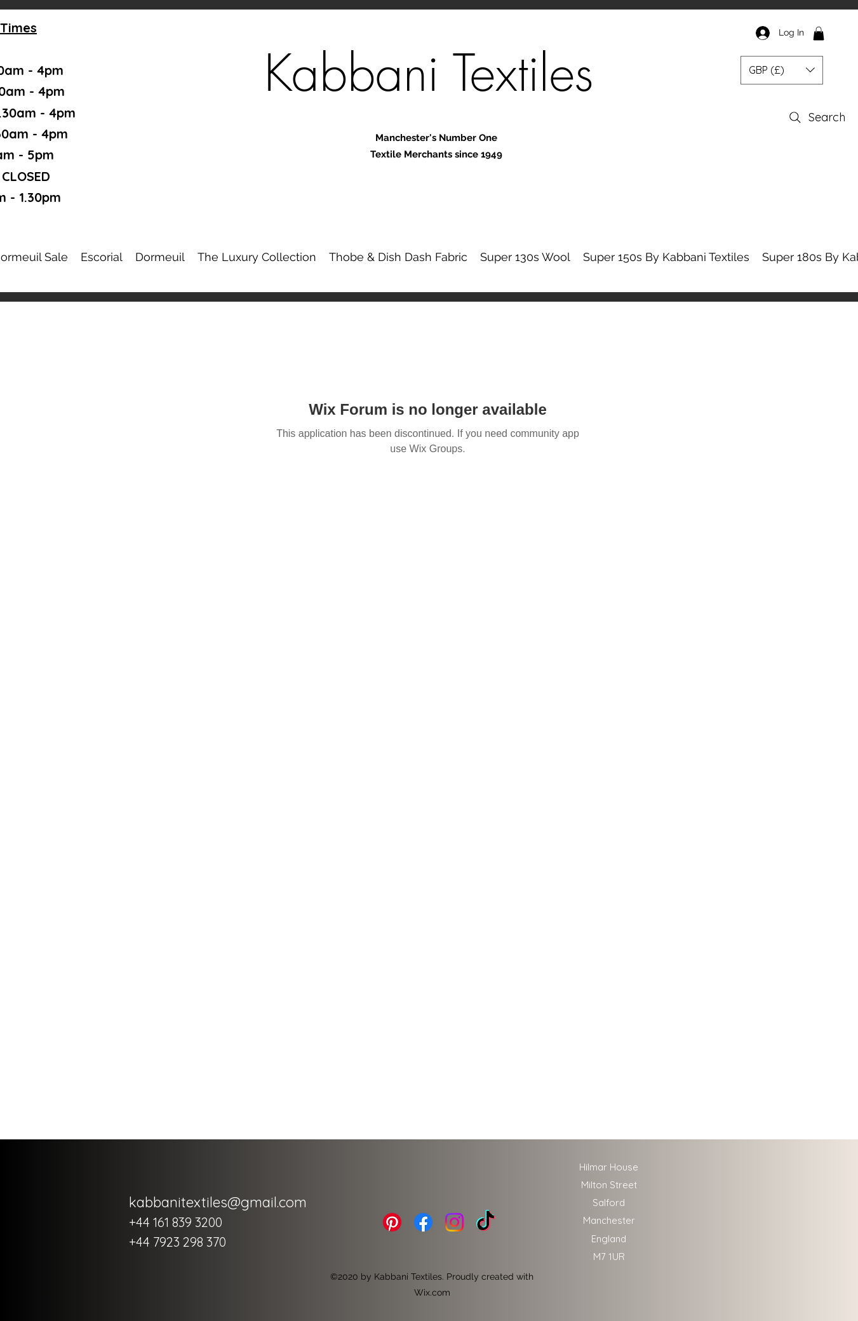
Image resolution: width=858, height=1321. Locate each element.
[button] (818, 34)
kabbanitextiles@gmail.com (218, 1202)
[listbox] (782, 70)
